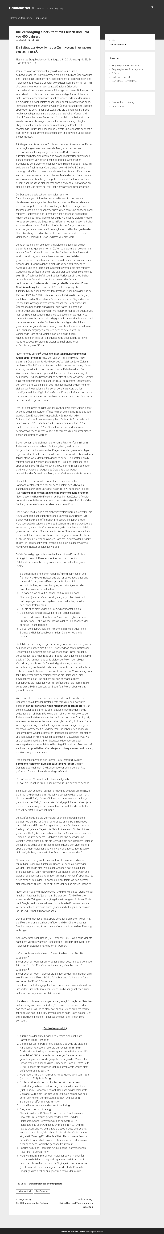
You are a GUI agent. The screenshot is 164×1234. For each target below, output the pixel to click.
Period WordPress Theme (73, 1231)
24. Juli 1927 (33, 39)
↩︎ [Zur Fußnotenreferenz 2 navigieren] (47, 1069)
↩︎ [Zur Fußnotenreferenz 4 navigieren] (58, 1100)
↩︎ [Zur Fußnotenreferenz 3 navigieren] (50, 1077)
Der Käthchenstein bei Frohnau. (32, 1202)
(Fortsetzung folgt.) (55, 1027)
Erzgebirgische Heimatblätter (126, 64)
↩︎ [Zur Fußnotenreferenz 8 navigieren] (48, 1150)
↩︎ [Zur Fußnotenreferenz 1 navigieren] (48, 1038)
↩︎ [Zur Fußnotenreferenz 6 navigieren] (50, 1108)
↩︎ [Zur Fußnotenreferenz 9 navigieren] (83, 1170)
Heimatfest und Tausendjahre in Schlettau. (76, 1204)
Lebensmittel (24, 1190)
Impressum (43, 18)
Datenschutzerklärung (21, 18)
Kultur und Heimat (121, 76)
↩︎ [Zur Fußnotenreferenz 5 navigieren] (69, 1104)
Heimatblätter (19, 8)
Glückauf (116, 72)
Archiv (112, 39)
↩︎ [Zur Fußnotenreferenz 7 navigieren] (72, 1143)
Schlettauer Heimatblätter (124, 80)
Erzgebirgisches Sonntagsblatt (45, 1182)
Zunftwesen (42, 1190)
